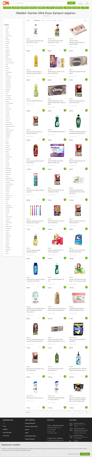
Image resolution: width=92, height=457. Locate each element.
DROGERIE (15, 7)
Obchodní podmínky (30, 423)
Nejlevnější (54, 20)
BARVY (85, 7)
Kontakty (5, 429)
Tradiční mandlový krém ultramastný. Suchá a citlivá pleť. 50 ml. (77, 191)
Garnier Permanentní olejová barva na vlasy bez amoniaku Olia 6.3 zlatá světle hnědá (77, 399)
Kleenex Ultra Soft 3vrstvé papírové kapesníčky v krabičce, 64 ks (57, 102)
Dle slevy (43, 20)
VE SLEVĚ (7, 7)
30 (86, 412)
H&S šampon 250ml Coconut (34, 398)
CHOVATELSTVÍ (33, 7)
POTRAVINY (76, 7)
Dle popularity (37, 20)
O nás (4, 426)
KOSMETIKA (24, 7)
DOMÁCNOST (59, 7)
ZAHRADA (67, 7)
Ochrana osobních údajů (31, 426)
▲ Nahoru (27, 412)
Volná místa (6, 435)
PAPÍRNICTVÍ (42, 7)
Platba (26, 432)
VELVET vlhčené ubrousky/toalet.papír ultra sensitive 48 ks (76, 42)
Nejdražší (49, 20)
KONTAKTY (50, 420)
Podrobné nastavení (72, 454)
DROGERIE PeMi (8, 420)
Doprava (27, 429)
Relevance (60, 20)
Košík (87, 3)
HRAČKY (50, 7)
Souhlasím (85, 454)
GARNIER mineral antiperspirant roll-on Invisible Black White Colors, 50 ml (35, 310)
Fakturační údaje (7, 432)
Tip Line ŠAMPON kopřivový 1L (57, 131)
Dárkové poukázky (29, 439)
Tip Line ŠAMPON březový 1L (34, 101)
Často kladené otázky (30, 436)
